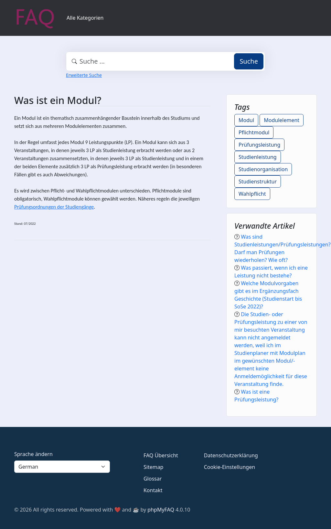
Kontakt (153, 490)
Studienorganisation (263, 169)
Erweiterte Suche (84, 75)
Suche (249, 61)
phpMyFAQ (160, 509)
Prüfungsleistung (259, 144)
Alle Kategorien (85, 17)
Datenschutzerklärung (231, 455)
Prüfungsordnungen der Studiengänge (54, 207)
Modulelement (281, 120)
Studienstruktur (258, 181)
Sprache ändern (33, 454)
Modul (246, 120)
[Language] (62, 467)
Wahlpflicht (252, 193)
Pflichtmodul (254, 132)
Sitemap (154, 467)
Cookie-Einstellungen (229, 467)
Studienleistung (258, 157)
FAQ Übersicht (161, 455)
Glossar (153, 478)
